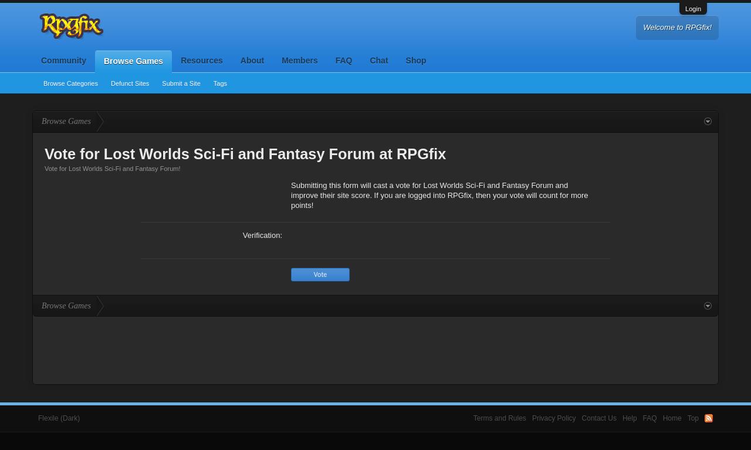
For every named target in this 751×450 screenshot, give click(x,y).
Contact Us (599, 418)
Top (693, 418)
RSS (709, 418)
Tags (220, 83)
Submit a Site (181, 83)
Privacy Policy (554, 418)
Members (299, 60)
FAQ (344, 60)
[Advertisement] (375, 349)
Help (630, 418)
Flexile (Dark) (59, 418)
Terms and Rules (499, 418)
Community (63, 60)
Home (672, 418)
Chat (379, 60)
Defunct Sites (130, 83)
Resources (202, 60)
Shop (416, 60)
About (252, 60)
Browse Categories (70, 83)
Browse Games (133, 61)
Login (693, 8)
